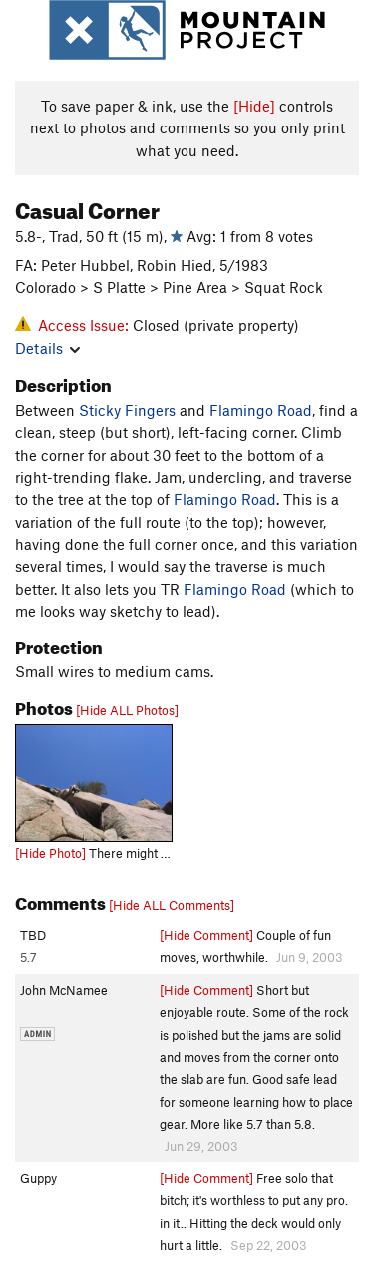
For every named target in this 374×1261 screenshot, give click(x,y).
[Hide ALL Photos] (127, 710)
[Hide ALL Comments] (171, 905)
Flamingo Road (260, 410)
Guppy (38, 1178)
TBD (33, 935)
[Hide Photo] (50, 853)
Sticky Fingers (127, 410)
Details (47, 348)
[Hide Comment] (206, 935)
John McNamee (64, 990)
